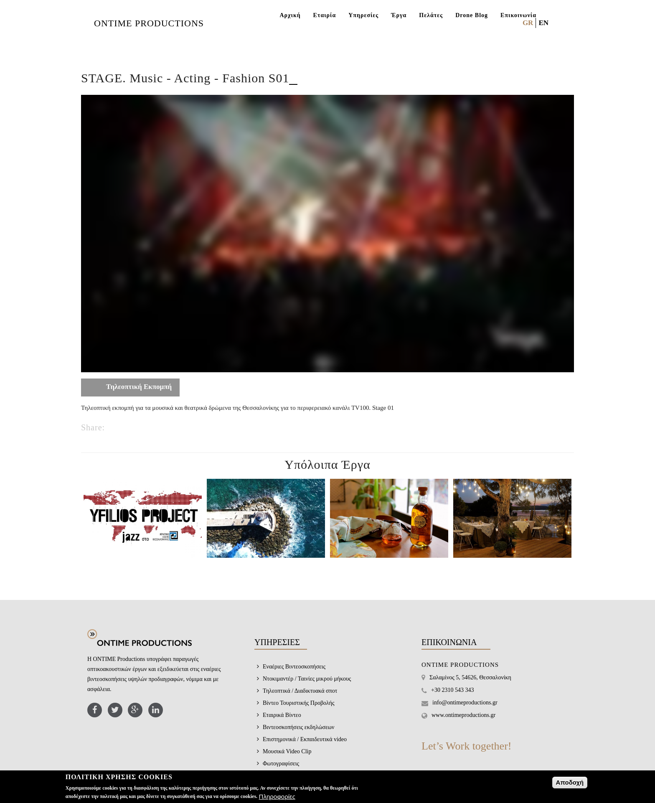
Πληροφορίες (277, 796)
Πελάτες (431, 15)
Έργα (398, 15)
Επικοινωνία (518, 15)
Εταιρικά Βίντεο (282, 715)
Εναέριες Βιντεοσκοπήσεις (294, 666)
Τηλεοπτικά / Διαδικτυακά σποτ (300, 691)
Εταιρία (324, 15)
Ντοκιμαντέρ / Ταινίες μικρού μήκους (307, 679)
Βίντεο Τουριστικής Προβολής (299, 703)
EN (543, 23)
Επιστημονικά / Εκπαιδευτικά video (305, 739)
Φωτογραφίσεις (281, 763)
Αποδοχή (570, 782)
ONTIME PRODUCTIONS (149, 23)
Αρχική (289, 15)
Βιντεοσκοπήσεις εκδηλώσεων (298, 727)
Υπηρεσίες (363, 15)
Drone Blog (471, 15)
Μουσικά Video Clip (287, 751)
